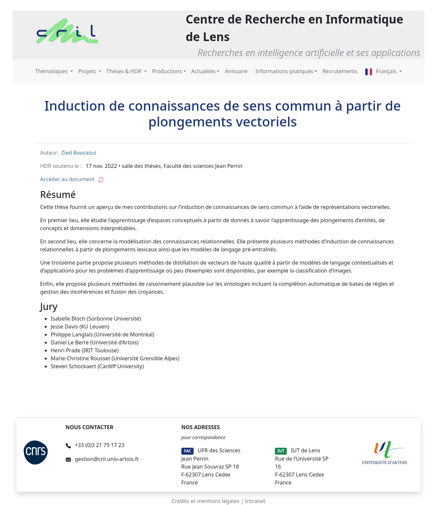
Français (381, 71)
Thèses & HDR (124, 71)
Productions (167, 71)
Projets (87, 71)
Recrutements (339, 71)
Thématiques (52, 71)
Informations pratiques (284, 71)
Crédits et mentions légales (205, 501)
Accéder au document (72, 179)
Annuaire (236, 71)
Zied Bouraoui (78, 152)
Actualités (203, 71)
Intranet (255, 501)
